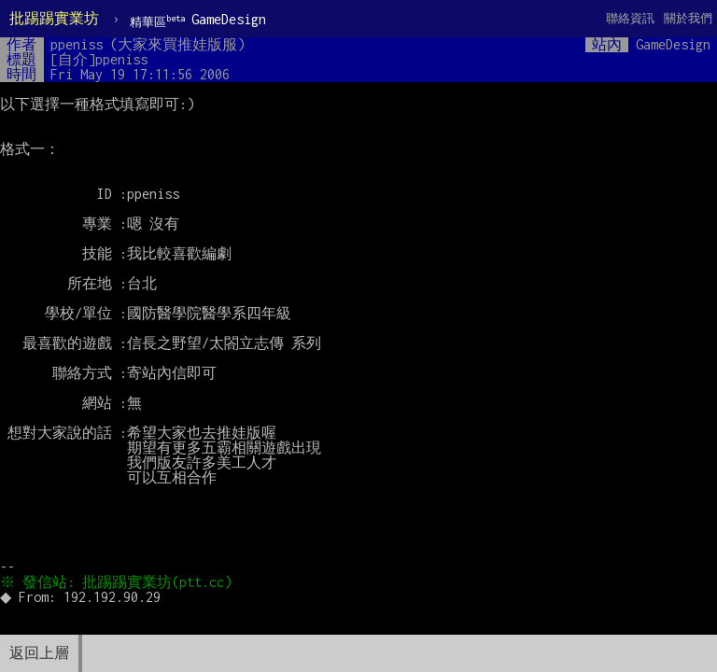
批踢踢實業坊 (54, 18)
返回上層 (39, 653)
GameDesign (198, 20)
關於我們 (688, 18)
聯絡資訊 (630, 18)
